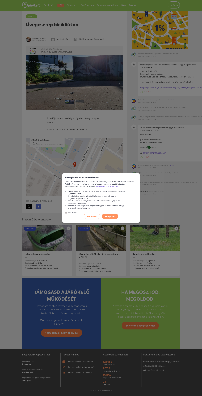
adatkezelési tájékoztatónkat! (107, 186)
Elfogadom (110, 216)
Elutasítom (92, 216)
